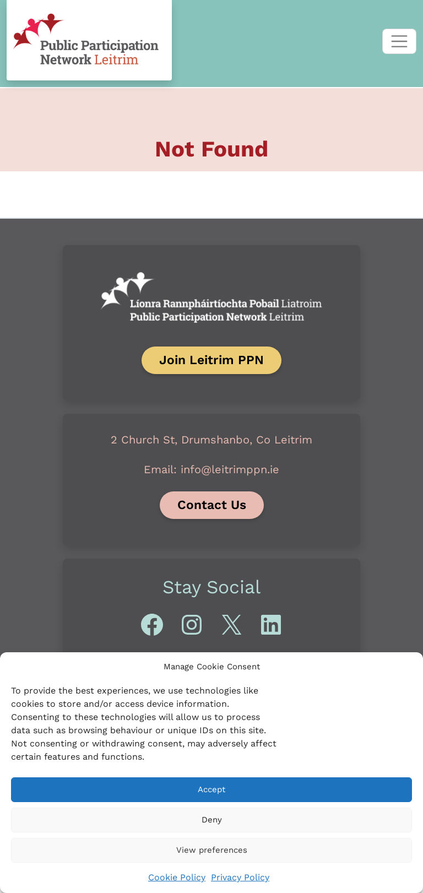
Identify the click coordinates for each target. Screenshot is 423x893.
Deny (212, 820)
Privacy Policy (240, 877)
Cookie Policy (176, 877)
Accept (211, 789)
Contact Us (211, 504)
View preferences (211, 850)
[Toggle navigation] (399, 41)
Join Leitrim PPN (211, 360)
